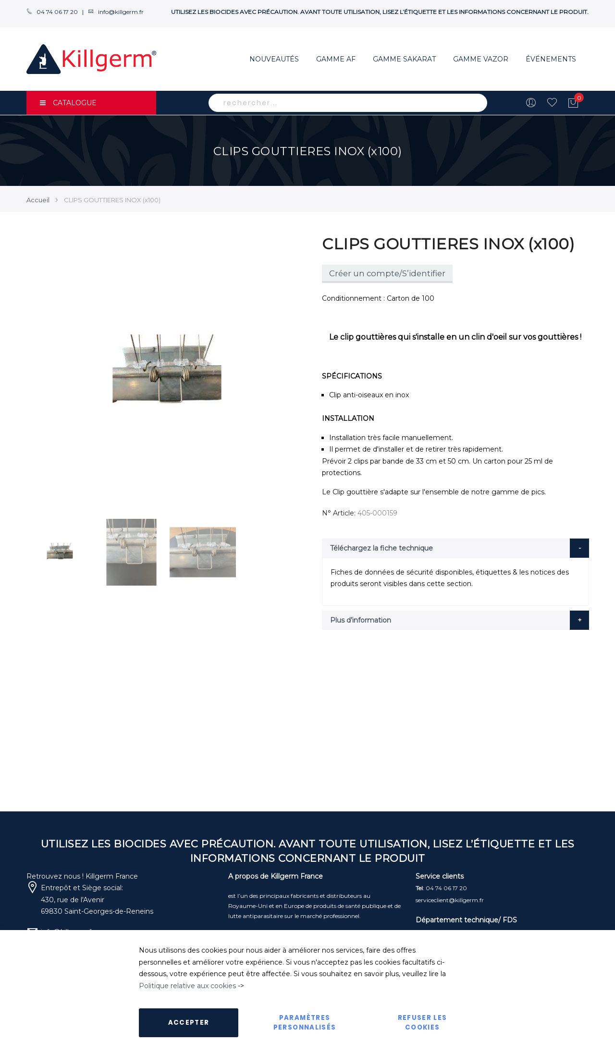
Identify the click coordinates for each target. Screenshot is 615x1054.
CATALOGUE (68, 102)
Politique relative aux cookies (187, 985)
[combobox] (348, 102)
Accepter (188, 1022)
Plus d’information (360, 620)
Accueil (37, 200)
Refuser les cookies (422, 1022)
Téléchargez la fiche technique (381, 548)
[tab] (455, 548)
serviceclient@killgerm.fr (450, 900)
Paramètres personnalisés (304, 1022)
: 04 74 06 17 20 (441, 888)
